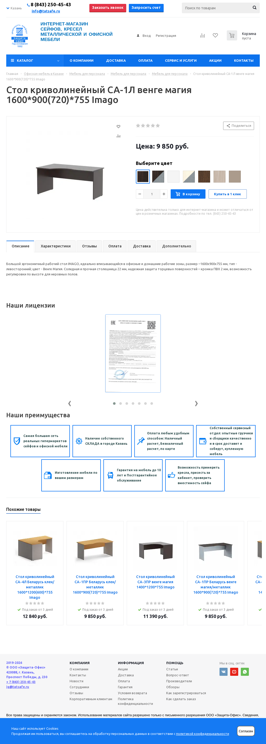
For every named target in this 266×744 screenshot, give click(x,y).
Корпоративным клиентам (91, 699)
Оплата (145, 60)
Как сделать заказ (181, 699)
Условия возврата (132, 693)
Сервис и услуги (181, 60)
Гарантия (125, 687)
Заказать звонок (107, 7)
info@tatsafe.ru (46, 11)
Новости (76, 681)
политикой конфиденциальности (202, 733)
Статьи (172, 669)
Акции (215, 60)
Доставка (116, 60)
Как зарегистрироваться (186, 693)
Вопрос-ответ (177, 675)
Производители (179, 681)
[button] (114, 403)
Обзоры (172, 687)
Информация (131, 663)
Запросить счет (146, 7)
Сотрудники (79, 687)
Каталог (25, 60)
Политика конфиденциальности (135, 701)
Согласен (246, 731)
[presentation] (69, 402)
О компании (82, 60)
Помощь (174, 663)
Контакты (244, 60)
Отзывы (76, 693)
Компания (80, 663)
